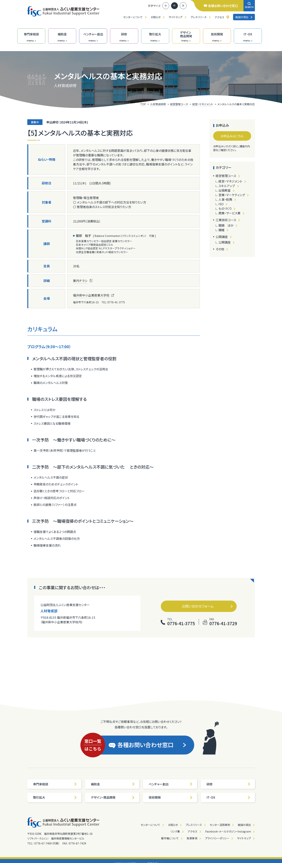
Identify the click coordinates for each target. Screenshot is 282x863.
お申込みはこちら (232, 136)
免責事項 (192, 838)
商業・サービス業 (229, 213)
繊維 (221, 230)
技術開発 (171, 797)
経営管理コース (226, 175)
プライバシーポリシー (217, 838)
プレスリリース (198, 17)
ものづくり (225, 208)
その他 (220, 249)
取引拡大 (55, 797)
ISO (221, 204)
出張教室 (224, 190)
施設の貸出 (244, 17)
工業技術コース (226, 220)
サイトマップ (175, 17)
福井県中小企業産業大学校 (91, 295)
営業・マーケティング (231, 195)
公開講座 (222, 236)
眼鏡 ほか (225, 225)
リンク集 (175, 831)
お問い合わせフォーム (207, 606)
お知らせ (156, 17)
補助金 (113, 784)
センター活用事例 (220, 825)
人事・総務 (225, 199)
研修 (229, 784)
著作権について (170, 838)
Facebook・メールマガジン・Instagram (228, 831)
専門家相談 (55, 784)
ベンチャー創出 (171, 784)
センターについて (133, 17)
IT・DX (229, 797)
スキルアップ (226, 185)
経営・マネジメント (230, 181)
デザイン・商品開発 (113, 797)
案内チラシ (80, 280)
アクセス (219, 17)
